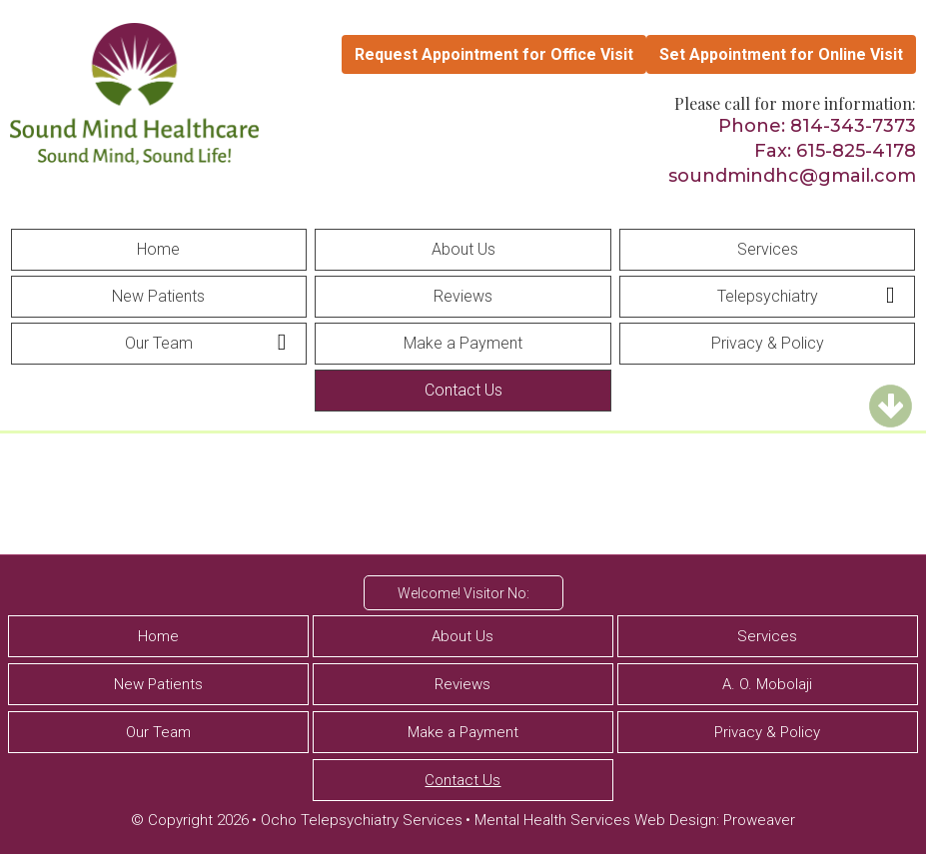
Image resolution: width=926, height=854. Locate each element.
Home (158, 249)
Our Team (159, 343)
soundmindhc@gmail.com (792, 176)
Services (767, 249)
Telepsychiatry (767, 296)
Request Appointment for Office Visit (494, 54)
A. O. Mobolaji (767, 684)
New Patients (158, 296)
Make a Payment (463, 343)
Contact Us (463, 390)
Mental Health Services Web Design (595, 820)
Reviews (463, 296)
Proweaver (759, 820)
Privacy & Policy (767, 343)
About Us (463, 249)
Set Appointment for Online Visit (781, 54)
